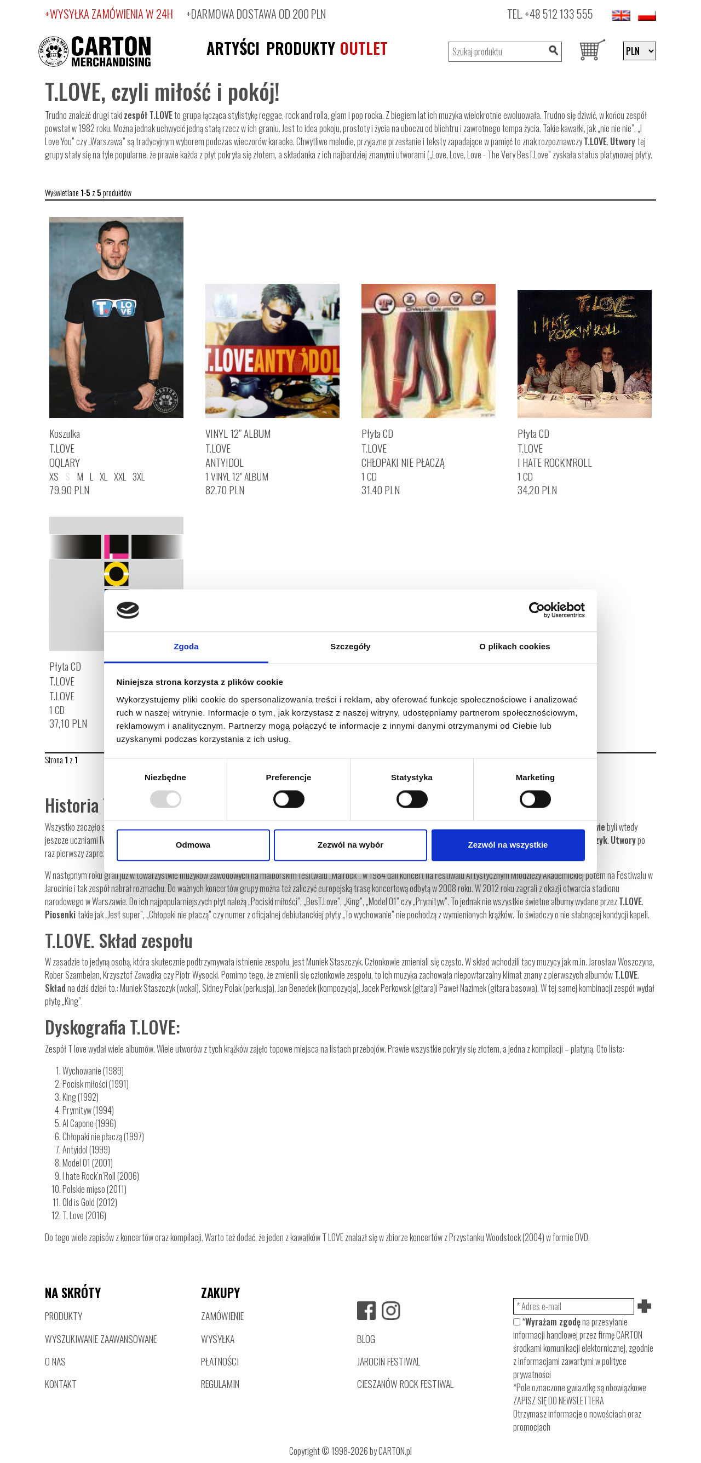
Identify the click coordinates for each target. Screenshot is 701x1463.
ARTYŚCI (233, 47)
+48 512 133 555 (559, 13)
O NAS (55, 1361)
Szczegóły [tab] (350, 646)
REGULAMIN (220, 1383)
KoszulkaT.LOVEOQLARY (64, 448)
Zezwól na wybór (350, 844)
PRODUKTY (300, 47)
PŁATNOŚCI (220, 1361)
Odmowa (193, 844)
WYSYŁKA (217, 1338)
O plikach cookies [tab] (514, 646)
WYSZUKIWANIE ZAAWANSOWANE (101, 1338)
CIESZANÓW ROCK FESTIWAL (405, 1383)
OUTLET (364, 47)
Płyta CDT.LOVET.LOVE (65, 681)
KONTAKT (61, 1383)
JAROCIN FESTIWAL (388, 1361)
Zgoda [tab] (186, 646)
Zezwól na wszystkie (508, 844)
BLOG (366, 1338)
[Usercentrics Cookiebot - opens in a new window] (537, 610)
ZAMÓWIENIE (222, 1315)
